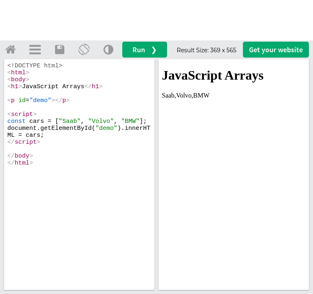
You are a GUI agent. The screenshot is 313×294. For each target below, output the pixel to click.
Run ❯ (144, 49)
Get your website (276, 49)
